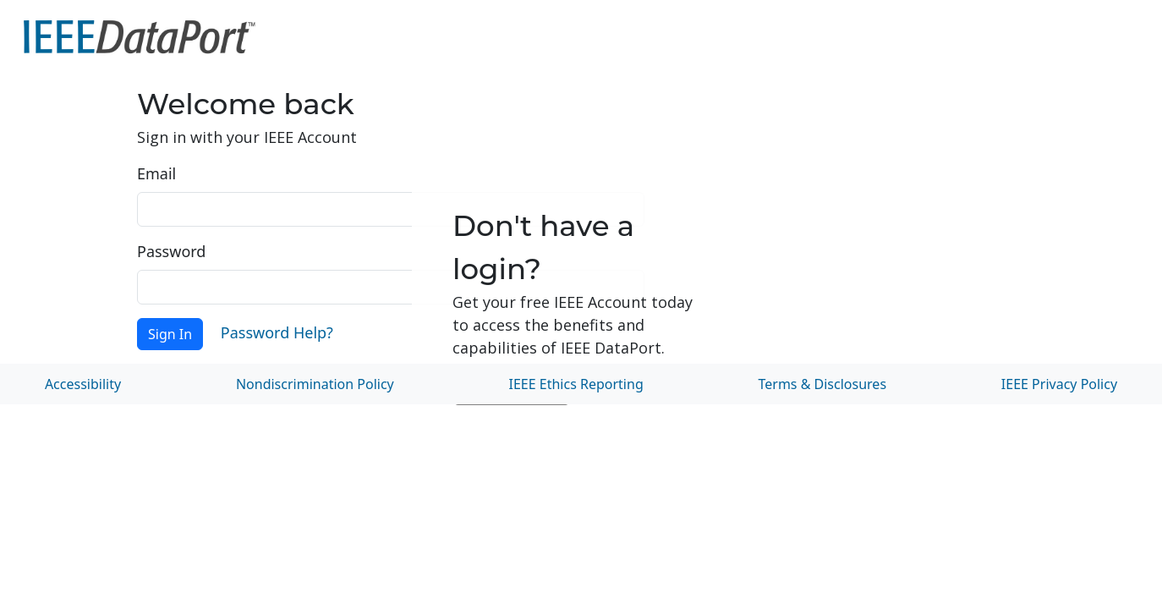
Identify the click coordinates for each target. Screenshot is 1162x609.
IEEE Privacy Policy (1059, 384)
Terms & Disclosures (823, 384)
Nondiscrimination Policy (315, 384)
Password (171, 251)
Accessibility (83, 384)
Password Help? (277, 332)
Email (156, 173)
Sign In (170, 334)
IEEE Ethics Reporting (576, 384)
